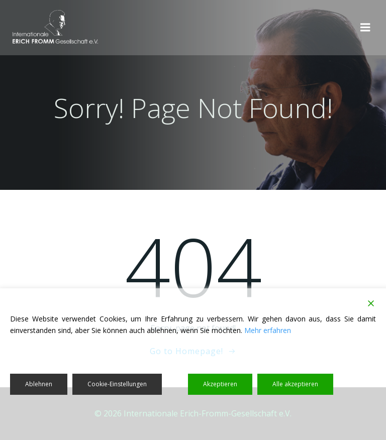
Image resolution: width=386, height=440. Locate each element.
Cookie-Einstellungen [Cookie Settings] (117, 384)
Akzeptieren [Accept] (220, 384)
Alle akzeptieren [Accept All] (295, 384)
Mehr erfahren (267, 330)
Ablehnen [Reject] (38, 384)
